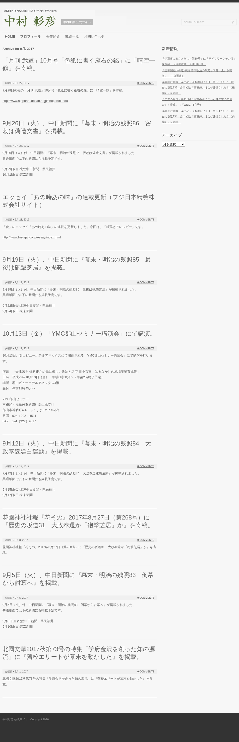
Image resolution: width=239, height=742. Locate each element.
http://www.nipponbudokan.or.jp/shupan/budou (35, 101)
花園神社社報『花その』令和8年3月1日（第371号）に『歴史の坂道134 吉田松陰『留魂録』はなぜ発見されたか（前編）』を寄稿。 (198, 116)
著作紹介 (53, 36)
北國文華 (8, 678)
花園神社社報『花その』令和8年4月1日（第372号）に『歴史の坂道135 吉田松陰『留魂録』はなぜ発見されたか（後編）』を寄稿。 (198, 87)
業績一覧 (72, 36)
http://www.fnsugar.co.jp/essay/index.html (31, 237)
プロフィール (30, 36)
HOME (10, 36)
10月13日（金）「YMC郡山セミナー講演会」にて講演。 (79, 333)
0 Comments (145, 83)
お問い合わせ (94, 36)
